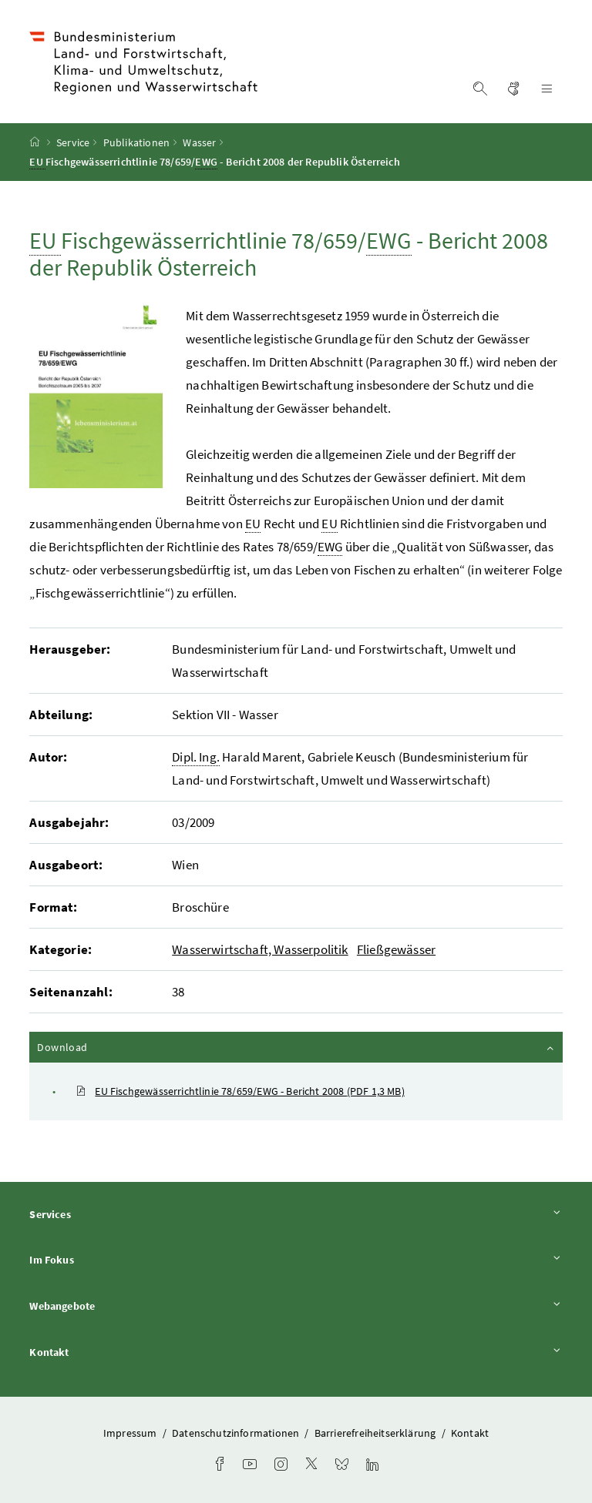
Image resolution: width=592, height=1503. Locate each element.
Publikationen (136, 142)
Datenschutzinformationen (236, 1433)
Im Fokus (295, 1259)
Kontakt (295, 1352)
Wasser (199, 142)
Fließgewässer (396, 949)
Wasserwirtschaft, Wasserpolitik (260, 949)
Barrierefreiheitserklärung (376, 1433)
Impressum (131, 1433)
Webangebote (295, 1305)
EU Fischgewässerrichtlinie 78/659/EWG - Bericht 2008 (240, 1091)
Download (296, 1046)
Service (72, 142)
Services (295, 1214)
